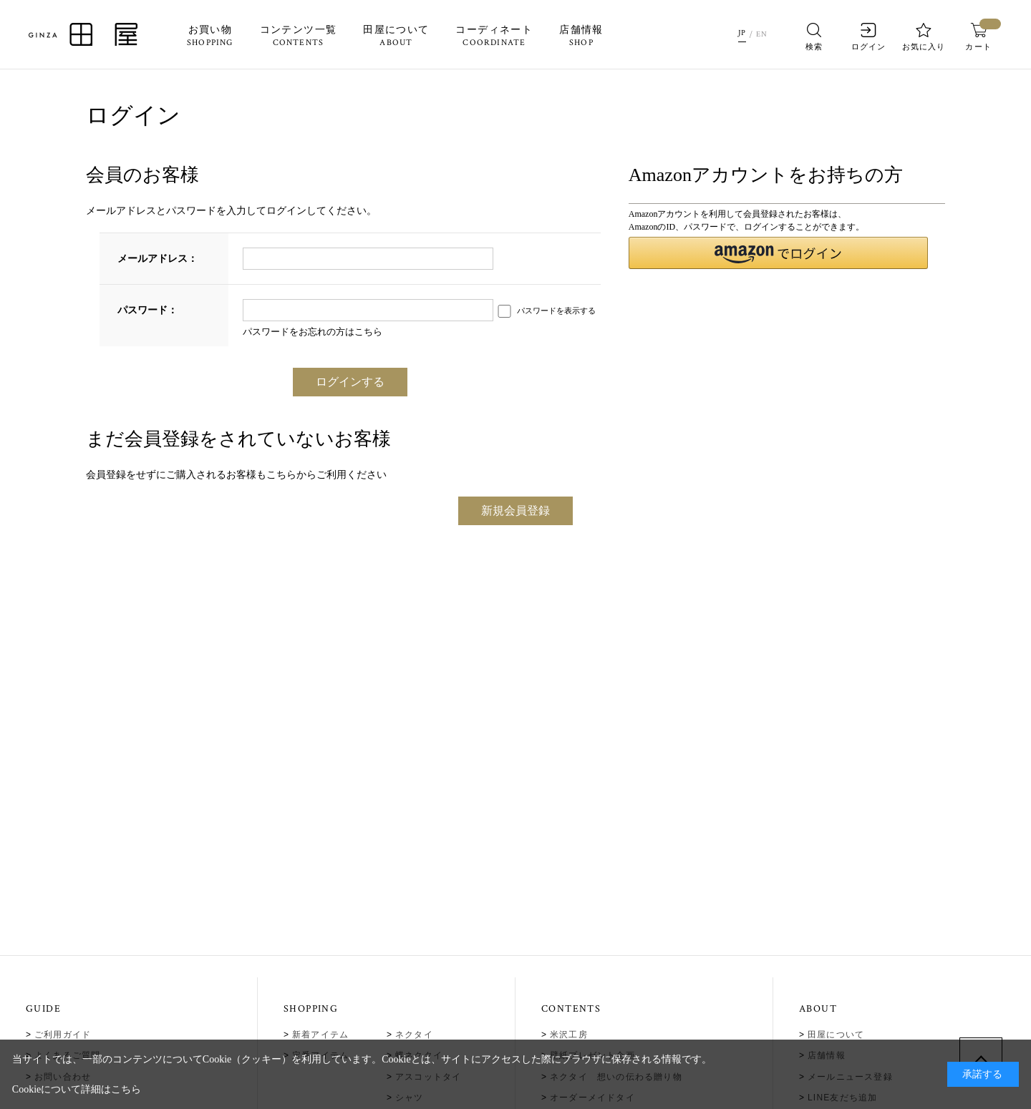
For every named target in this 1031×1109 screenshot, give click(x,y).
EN (762, 34)
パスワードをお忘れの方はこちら (312, 331)
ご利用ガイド (62, 1035)
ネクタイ (414, 1035)
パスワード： (147, 310)
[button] (779, 253)
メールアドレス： (157, 258)
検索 (814, 37)
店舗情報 (581, 36)
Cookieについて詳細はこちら (76, 1089)
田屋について (396, 36)
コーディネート (494, 36)
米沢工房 (569, 1035)
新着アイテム (320, 1035)
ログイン (869, 37)
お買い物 (210, 36)
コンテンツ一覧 (298, 36)
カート (978, 37)
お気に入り (924, 37)
